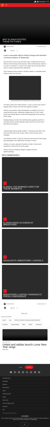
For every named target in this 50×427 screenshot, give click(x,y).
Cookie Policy (34, 419)
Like (10, 330)
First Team (5, 335)
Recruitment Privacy (6, 404)
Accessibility (5, 391)
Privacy (4, 401)
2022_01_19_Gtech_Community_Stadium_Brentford (27, 330)
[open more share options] (17, 50)
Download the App (6, 388)
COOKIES (25, 416)
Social (4, 330)
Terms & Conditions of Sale (8, 414)
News (23, 335)
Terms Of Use (5, 410)
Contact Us (4, 395)
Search (30, 335)
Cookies (4, 407)
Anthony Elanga (15, 335)
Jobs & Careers (5, 398)
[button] (6, 5)
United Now (38, 335)
